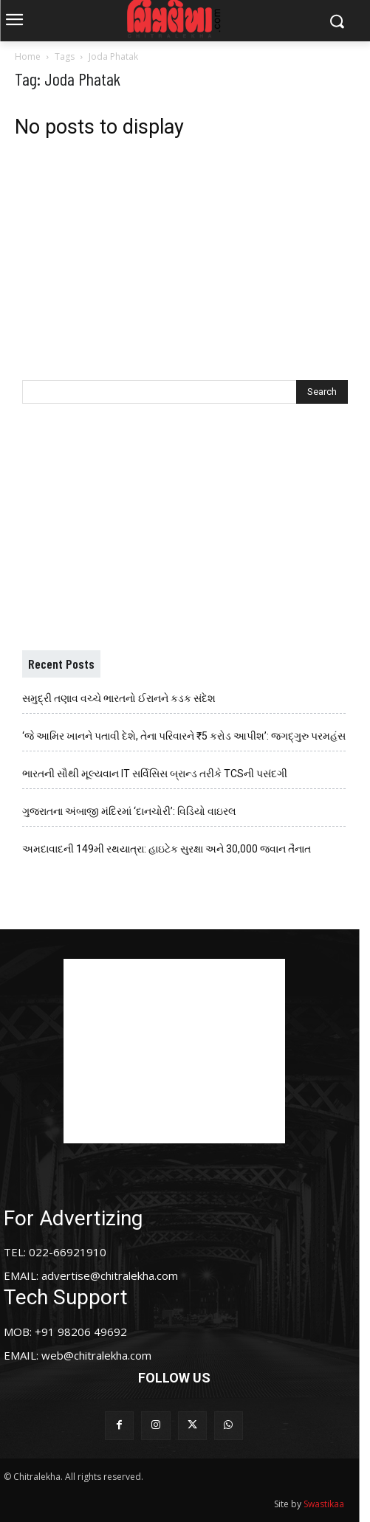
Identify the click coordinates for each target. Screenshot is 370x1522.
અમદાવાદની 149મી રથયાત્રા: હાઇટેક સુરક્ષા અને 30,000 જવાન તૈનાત (166, 849)
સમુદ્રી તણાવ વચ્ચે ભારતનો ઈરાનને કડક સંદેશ (119, 698)
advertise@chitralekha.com (109, 1275)
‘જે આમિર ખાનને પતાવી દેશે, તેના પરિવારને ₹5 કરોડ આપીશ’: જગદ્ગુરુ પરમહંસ (184, 736)
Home (28, 56)
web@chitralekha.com (96, 1355)
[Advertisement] (185, 248)
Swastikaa (324, 1504)
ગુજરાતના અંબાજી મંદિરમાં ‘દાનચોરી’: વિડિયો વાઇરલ (129, 811)
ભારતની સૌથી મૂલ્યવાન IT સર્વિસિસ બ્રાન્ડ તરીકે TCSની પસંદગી (154, 773)
